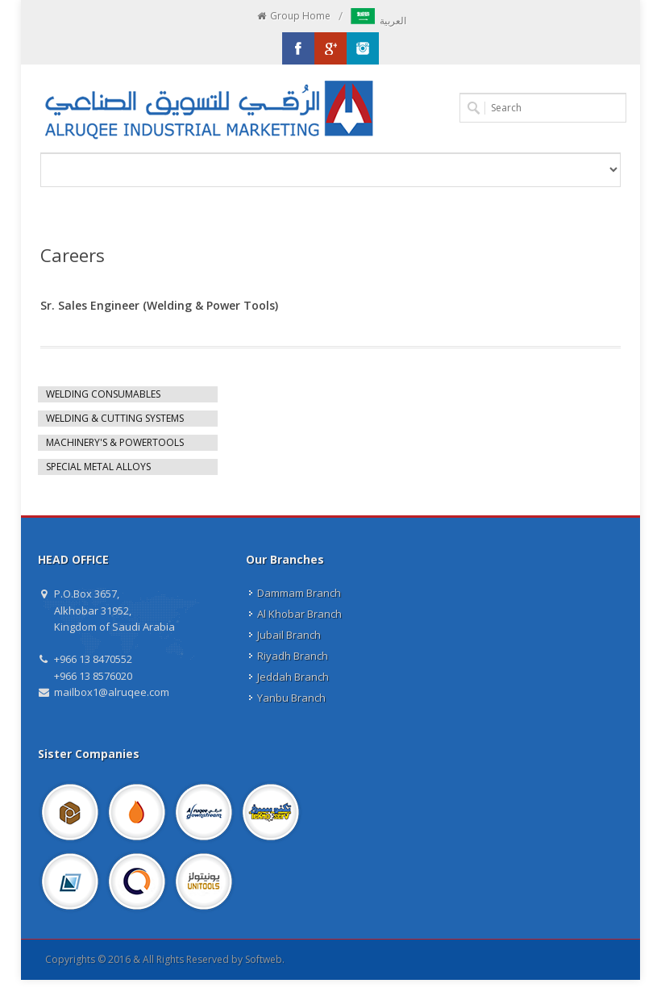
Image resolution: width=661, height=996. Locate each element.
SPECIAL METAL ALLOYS (98, 466)
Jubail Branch (289, 634)
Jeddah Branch (293, 676)
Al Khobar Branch (299, 613)
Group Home (293, 16)
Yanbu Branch (291, 697)
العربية (378, 20)
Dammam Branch (299, 593)
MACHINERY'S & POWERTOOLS (115, 442)
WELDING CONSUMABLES (103, 394)
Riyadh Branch (292, 655)
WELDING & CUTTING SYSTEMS (115, 418)
